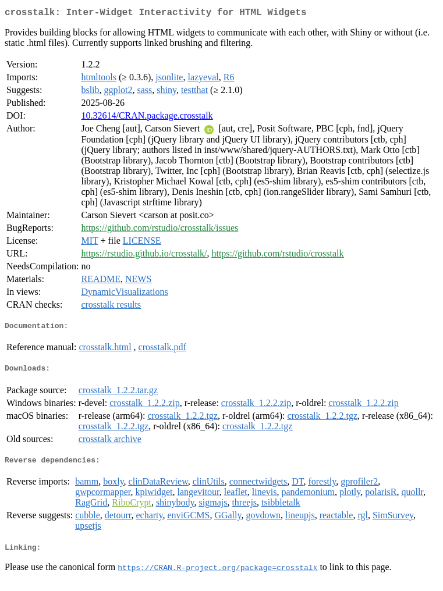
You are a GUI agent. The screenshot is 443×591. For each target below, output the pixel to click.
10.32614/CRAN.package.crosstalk (146, 118)
